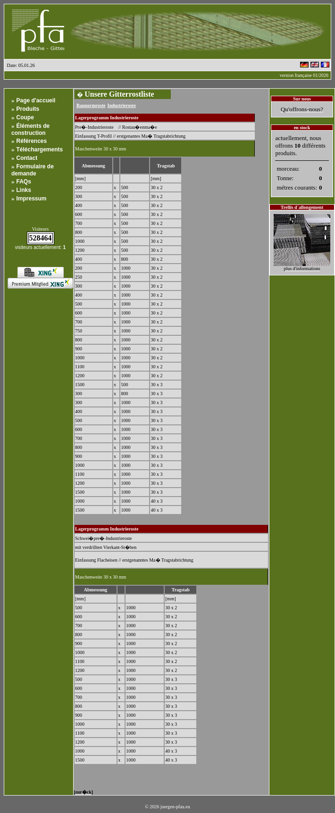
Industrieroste (121, 105)
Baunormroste (90, 105)
